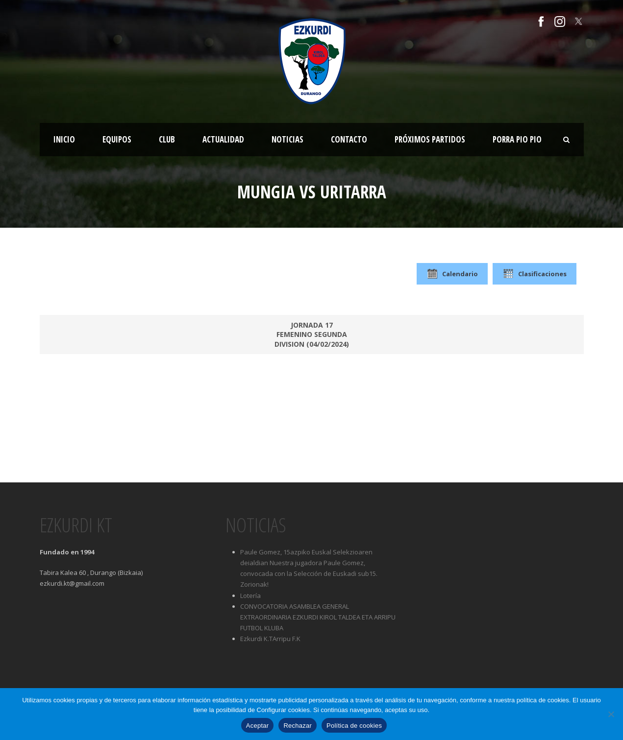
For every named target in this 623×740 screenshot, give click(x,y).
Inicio (64, 139)
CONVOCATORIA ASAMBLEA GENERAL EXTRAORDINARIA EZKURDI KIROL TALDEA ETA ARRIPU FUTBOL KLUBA (318, 617)
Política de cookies (354, 725)
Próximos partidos (430, 139)
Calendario (452, 274)
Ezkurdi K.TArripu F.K (270, 638)
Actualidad (223, 139)
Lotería (250, 595)
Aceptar (257, 725)
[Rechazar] (611, 714)
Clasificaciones (534, 274)
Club (167, 139)
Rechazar (297, 725)
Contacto (349, 139)
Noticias (287, 139)
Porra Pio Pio (517, 139)
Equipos (116, 139)
